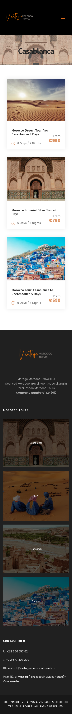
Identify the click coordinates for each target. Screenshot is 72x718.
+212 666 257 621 (17, 651)
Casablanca (36, 443)
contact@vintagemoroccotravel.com (31, 668)
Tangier (36, 601)
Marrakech (36, 549)
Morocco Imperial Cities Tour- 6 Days (34, 212)
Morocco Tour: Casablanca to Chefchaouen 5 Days (32, 292)
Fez (36, 496)
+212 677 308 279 (17, 660)
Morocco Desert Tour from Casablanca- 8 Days (31, 132)
